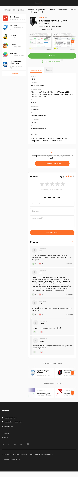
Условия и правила (20, 454)
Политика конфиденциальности (41, 454)
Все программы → (13, 73)
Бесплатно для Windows (53, 26)
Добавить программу (9, 418)
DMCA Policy (6, 454)
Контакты (5, 434)
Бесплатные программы (37, 10)
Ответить (70, 264)
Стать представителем (52, 163)
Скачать (52, 56)
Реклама (5, 438)
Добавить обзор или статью (12, 422)
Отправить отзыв (52, 233)
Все (73, 242)
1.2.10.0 (44, 24)
